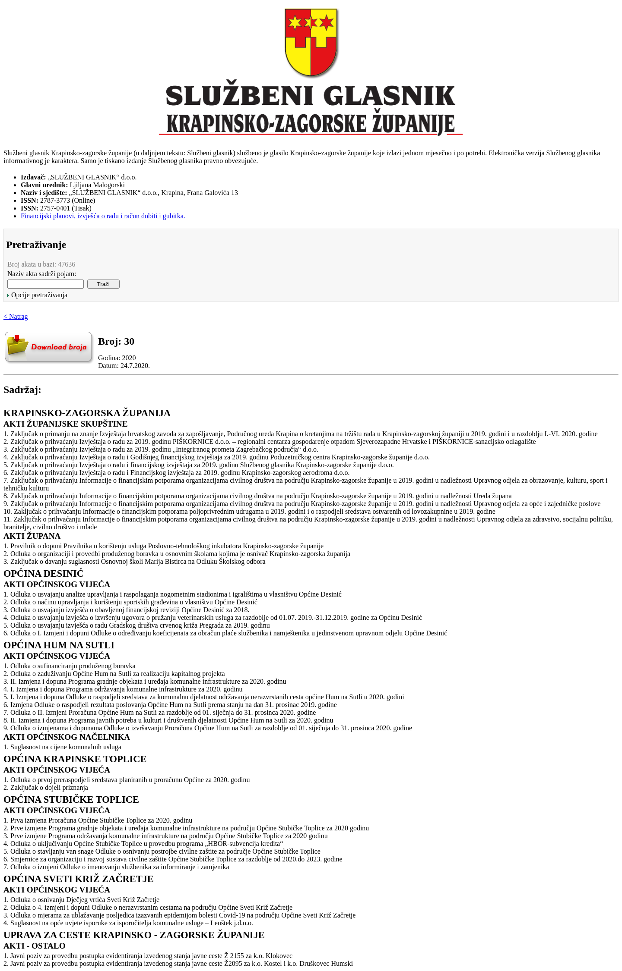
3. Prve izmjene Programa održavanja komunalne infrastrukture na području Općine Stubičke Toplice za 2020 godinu (165, 835)
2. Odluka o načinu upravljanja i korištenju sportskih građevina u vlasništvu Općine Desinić (130, 602)
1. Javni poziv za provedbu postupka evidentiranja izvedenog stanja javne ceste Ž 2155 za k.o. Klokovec (147, 955)
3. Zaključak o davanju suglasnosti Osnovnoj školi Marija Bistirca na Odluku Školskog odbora (134, 561)
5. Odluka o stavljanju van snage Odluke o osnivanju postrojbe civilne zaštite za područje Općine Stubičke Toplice (162, 851)
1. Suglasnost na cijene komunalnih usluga (62, 747)
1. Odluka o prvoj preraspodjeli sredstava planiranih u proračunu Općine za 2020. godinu (126, 779)
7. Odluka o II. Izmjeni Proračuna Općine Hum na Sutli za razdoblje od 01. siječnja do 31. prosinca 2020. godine (159, 712)
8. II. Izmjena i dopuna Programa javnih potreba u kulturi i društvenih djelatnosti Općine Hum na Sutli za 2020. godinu (168, 720)
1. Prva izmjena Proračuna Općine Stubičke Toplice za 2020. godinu (97, 820)
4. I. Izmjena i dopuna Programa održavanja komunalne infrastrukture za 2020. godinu (123, 689)
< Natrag (15, 316)
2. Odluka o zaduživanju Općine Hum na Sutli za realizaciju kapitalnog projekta (114, 673)
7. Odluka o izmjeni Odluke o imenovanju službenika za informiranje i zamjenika (116, 866)
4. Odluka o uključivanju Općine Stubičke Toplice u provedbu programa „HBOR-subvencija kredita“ (143, 843)
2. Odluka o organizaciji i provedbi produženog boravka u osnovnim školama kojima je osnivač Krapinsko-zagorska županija (176, 553)
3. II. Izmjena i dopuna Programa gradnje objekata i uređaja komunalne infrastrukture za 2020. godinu (144, 681)
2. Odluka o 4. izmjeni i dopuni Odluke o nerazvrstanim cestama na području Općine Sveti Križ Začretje (147, 907)
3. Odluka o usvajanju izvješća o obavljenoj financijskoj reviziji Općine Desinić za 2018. (126, 609)
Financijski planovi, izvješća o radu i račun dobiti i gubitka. (103, 216)
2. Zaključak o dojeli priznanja (45, 787)
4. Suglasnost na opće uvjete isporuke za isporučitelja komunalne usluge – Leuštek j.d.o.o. (128, 923)
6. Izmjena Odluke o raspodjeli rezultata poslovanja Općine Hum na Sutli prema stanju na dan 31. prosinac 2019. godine (170, 704)
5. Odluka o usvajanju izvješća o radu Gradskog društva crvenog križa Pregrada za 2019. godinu (136, 625)
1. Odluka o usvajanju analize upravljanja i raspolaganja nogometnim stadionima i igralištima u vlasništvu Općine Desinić (172, 594)
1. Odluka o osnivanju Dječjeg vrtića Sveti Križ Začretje (81, 899)
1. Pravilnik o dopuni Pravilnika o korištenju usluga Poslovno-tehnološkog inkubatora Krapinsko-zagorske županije (163, 546)
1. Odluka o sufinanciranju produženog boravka (69, 665)
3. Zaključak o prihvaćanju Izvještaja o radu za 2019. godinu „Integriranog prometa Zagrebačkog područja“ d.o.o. (160, 449)
